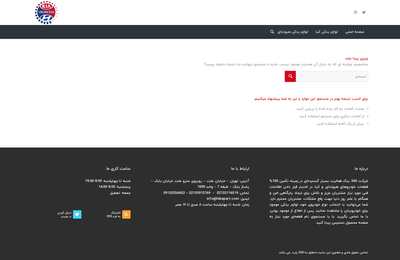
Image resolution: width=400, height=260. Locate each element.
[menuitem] (355, 32)
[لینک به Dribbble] (355, 12)
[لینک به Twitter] (364, 12)
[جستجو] (270, 32)
